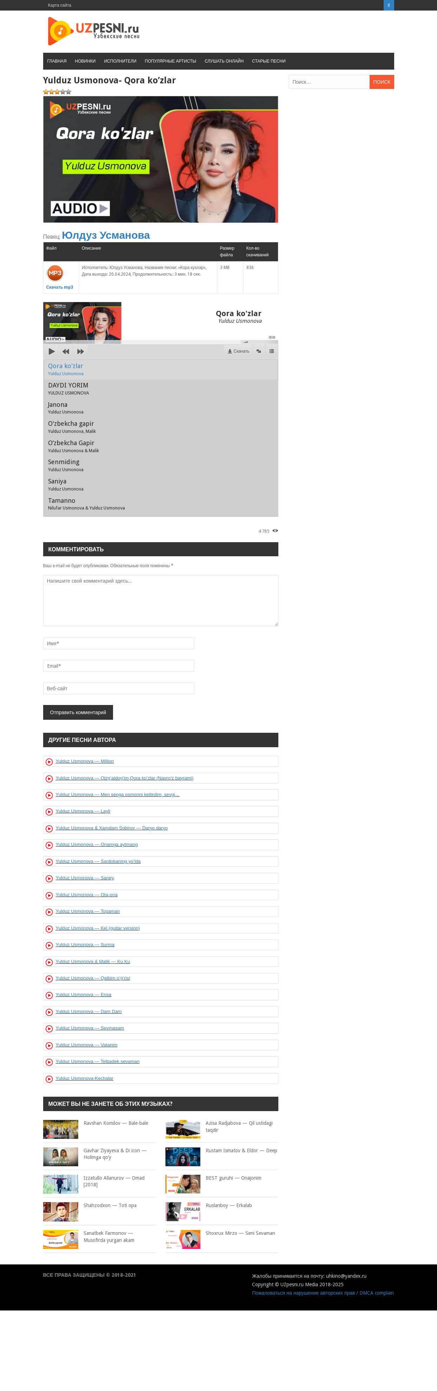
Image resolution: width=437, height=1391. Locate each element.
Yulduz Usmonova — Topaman (88, 911)
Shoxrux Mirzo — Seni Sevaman (220, 1233)
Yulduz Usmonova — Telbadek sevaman (98, 1061)
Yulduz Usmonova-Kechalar (84, 1078)
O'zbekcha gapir (72, 427)
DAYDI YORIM (68, 389)
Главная (57, 61)
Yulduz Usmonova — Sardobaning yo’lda (98, 861)
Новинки (85, 61)
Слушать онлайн (224, 61)
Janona (66, 408)
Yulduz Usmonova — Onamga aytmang (97, 844)
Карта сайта (60, 5)
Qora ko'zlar (66, 369)
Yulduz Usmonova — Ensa (84, 994)
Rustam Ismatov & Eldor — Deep (221, 1150)
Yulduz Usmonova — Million (85, 761)
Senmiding (66, 465)
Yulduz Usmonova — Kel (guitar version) (98, 928)
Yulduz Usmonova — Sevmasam (90, 1028)
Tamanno (86, 504)
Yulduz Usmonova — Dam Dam (89, 1011)
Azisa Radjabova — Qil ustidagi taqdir (219, 1127)
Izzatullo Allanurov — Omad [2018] (94, 1181)
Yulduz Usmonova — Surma (85, 944)
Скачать (242, 351)
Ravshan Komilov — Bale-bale (95, 1123)
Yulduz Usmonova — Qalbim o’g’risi (93, 978)
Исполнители (120, 61)
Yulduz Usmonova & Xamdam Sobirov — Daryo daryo (112, 828)
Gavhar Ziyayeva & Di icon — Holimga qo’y (95, 1154)
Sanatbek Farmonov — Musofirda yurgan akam (88, 1237)
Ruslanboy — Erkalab (208, 1205)
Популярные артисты (170, 61)
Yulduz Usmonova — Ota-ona (87, 894)
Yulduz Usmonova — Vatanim (87, 1044)
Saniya (66, 484)
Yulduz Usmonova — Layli (83, 811)
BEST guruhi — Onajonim (213, 1178)
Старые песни (268, 61)
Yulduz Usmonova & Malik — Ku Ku (93, 961)
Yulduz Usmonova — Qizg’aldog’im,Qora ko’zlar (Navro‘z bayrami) (125, 778)
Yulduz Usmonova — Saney (85, 877)
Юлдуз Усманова (106, 235)
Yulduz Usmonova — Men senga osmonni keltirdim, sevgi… (118, 794)
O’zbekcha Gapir (73, 446)
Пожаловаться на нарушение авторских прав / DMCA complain (323, 1293)
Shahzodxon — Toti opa (90, 1205)
